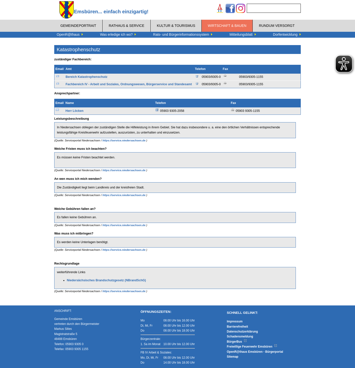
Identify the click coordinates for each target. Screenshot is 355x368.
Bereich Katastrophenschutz (86, 77)
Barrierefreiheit (237, 326)
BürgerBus (237, 341)
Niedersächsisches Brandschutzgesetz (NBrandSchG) (106, 280)
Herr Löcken (75, 111)
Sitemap (232, 356)
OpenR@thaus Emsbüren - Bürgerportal (255, 351)
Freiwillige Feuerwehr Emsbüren (252, 346)
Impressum (235, 321)
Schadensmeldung (240, 336)
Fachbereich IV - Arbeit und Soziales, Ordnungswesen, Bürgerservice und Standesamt (129, 84)
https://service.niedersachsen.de (124, 140)
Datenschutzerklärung (242, 331)
